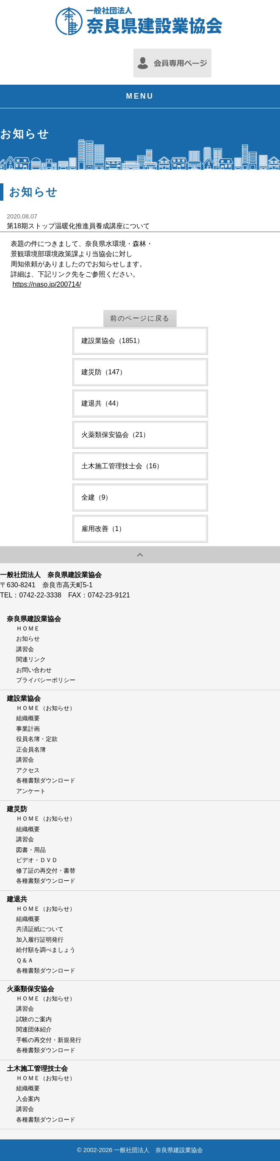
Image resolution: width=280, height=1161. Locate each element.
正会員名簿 (31, 749)
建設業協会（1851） (112, 340)
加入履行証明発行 (40, 939)
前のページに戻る (140, 318)
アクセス (28, 770)
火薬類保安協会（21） (115, 434)
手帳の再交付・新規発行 (48, 1040)
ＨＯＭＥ (28, 628)
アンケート (31, 791)
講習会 (25, 649)
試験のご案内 (34, 1019)
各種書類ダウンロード (45, 780)
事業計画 (28, 728)
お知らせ (28, 638)
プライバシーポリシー (45, 680)
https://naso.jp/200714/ (46, 284)
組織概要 (28, 718)
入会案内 (28, 1098)
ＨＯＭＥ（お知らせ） (45, 708)
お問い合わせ (34, 669)
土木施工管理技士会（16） (122, 466)
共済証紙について (40, 929)
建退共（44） (102, 403)
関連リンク (31, 659)
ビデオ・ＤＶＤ (37, 860)
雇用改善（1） (103, 528)
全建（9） (96, 497)
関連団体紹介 (34, 1029)
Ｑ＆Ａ (24, 960)
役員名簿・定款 (37, 738)
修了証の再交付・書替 (45, 870)
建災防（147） (104, 372)
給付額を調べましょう (45, 949)
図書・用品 (31, 849)
